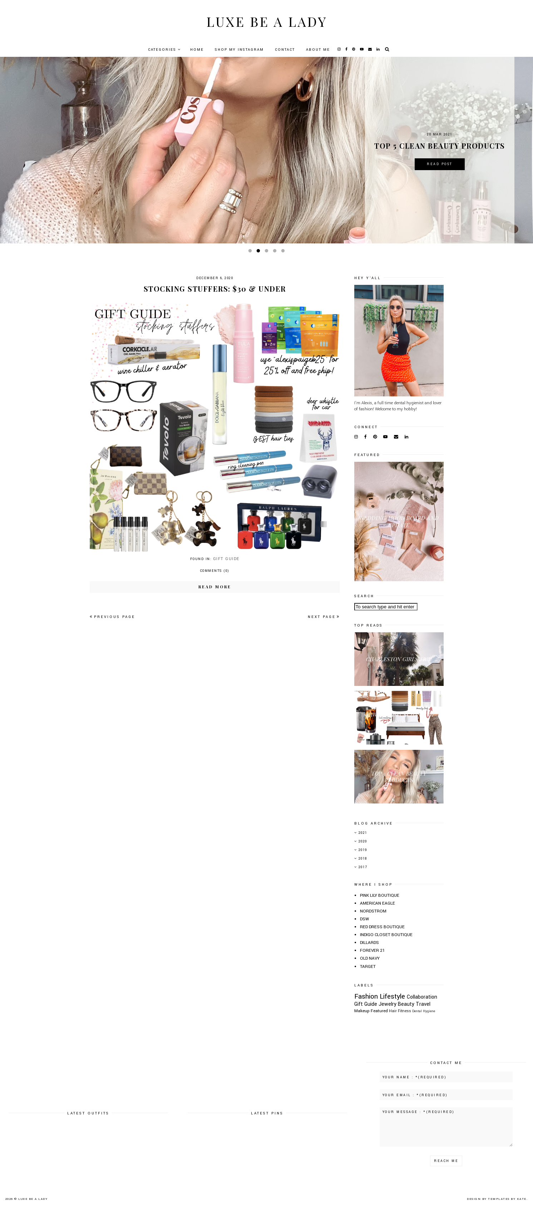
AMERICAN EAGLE (377, 903)
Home (197, 49)
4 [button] (276, 252)
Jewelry (387, 1004)
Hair (393, 1011)
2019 (363, 850)
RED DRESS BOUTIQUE (382, 927)
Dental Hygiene (423, 1011)
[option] (266, 150)
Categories (162, 49)
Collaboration (422, 997)
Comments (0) (215, 571)
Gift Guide (226, 559)
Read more (214, 586)
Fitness (404, 1011)
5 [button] (284, 252)
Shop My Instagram (239, 49)
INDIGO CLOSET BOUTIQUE (386, 935)
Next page (324, 616)
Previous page (112, 616)
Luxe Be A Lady (266, 21)
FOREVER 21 (372, 951)
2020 (363, 841)
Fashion (366, 996)
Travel (423, 1004)
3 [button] (267, 252)
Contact (285, 49)
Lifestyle (392, 996)
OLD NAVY (370, 958)
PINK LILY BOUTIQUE (379, 895)
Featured (379, 1011)
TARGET (368, 967)
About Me (318, 49)
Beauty (406, 1004)
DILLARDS (369, 943)
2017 (363, 867)
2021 (363, 833)
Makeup (362, 1011)
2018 (363, 858)
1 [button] (251, 252)
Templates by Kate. (508, 1199)
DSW (364, 919)
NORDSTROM (373, 911)
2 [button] (259, 252)
